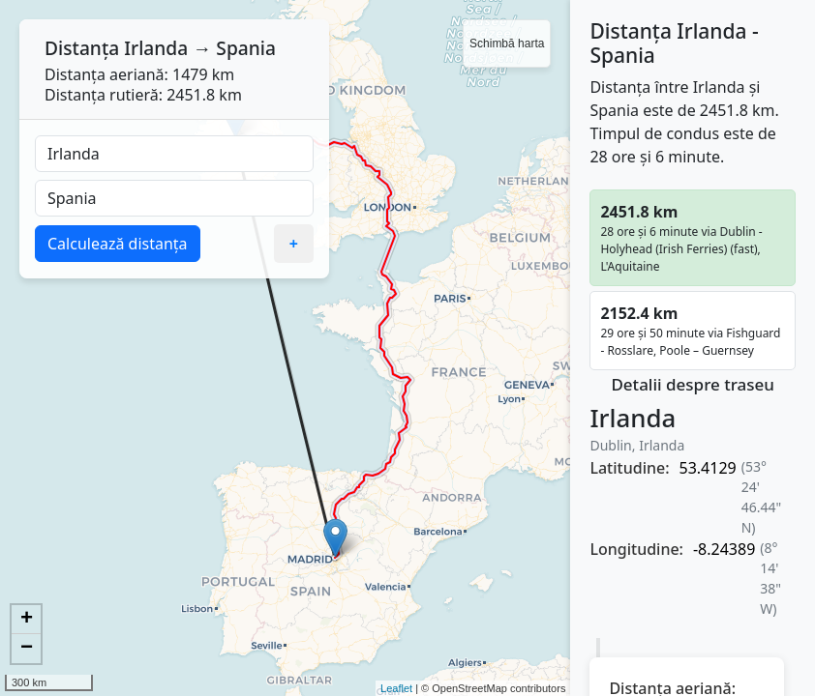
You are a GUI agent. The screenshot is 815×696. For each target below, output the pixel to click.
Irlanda (156, 48)
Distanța (82, 48)
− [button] (26, 648)
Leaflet (396, 688)
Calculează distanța (117, 243)
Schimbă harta (506, 43)
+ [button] (26, 619)
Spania (246, 48)
